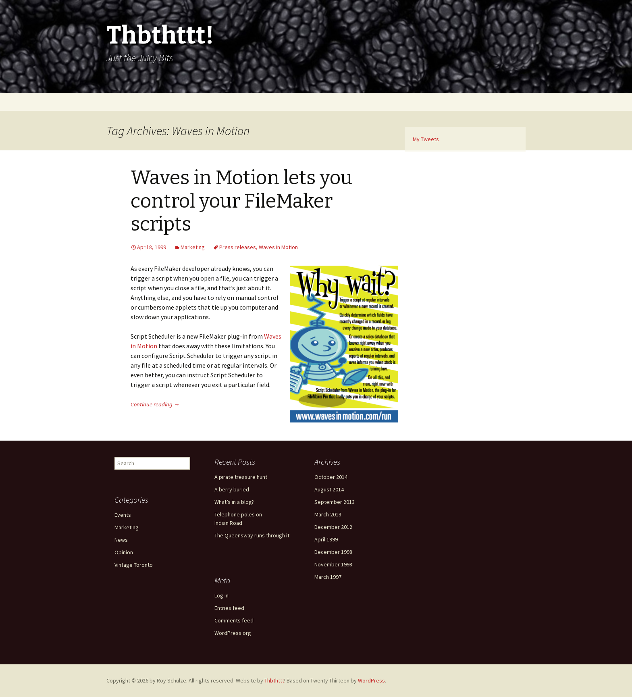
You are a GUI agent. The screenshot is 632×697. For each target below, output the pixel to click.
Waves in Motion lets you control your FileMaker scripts (241, 201)
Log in (221, 595)
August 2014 (329, 489)
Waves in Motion (278, 247)
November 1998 (333, 564)
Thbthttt (274, 680)
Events (122, 514)
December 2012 (333, 527)
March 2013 (327, 514)
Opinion (123, 552)
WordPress (371, 680)
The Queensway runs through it (251, 535)
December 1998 (333, 552)
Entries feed (229, 608)
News (121, 539)
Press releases (237, 247)
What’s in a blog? (234, 502)
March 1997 (327, 576)
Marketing (193, 247)
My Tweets (426, 139)
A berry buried (231, 489)
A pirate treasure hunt (240, 477)
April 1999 (326, 539)
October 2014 (330, 477)
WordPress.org (232, 633)
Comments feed (234, 620)
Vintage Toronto (133, 564)
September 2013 (334, 502)
